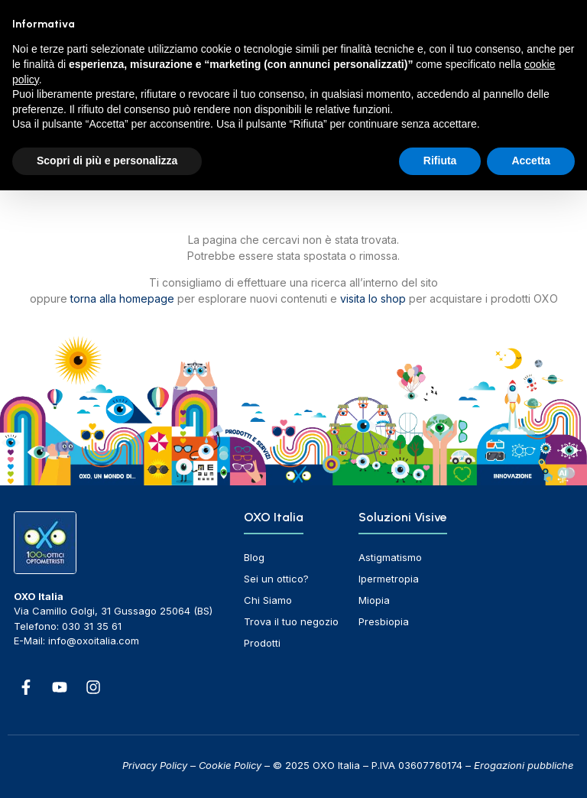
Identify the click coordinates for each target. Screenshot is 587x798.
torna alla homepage (122, 298)
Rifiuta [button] (440, 160)
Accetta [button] (530, 160)
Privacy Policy (154, 765)
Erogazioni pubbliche (523, 765)
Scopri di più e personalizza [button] (107, 160)
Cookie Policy (230, 765)
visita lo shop (373, 298)
